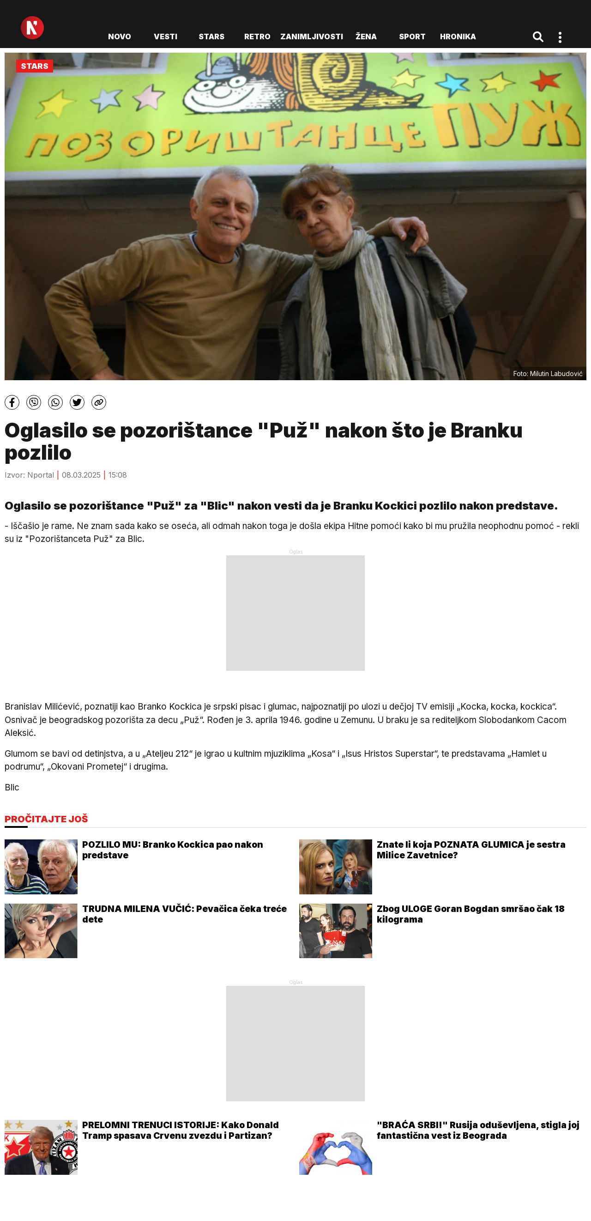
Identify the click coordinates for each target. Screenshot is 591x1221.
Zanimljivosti (311, 36)
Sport (412, 36)
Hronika (458, 36)
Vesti (165, 36)
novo (119, 36)
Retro (257, 36)
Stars (211, 36)
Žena (366, 36)
